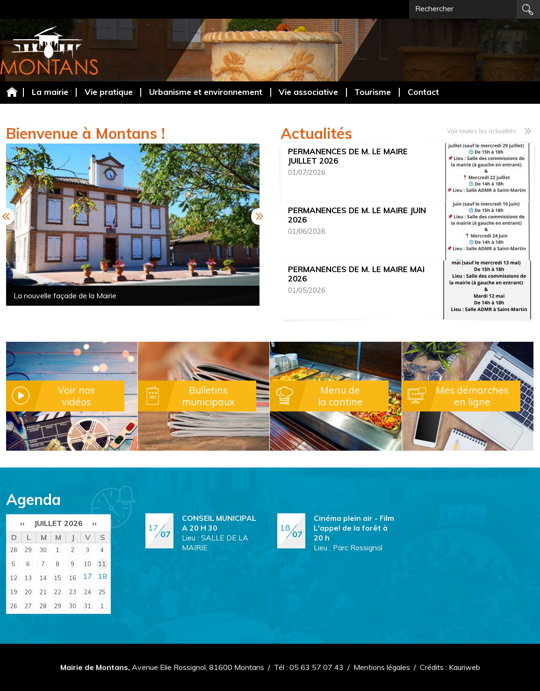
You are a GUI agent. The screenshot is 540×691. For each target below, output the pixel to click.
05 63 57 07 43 (316, 667)
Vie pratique (109, 91)
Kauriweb (464, 667)
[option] (133, 225)
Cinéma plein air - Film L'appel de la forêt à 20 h (354, 527)
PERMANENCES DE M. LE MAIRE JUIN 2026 (357, 214)
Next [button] (259, 216)
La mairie (50, 91)
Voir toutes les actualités (481, 131)
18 (102, 576)
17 (87, 576)
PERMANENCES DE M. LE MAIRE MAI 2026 (356, 273)
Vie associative (308, 91)
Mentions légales (381, 667)
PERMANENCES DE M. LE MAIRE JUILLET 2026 (348, 156)
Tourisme (372, 91)
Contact (423, 91)
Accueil (11, 91)
